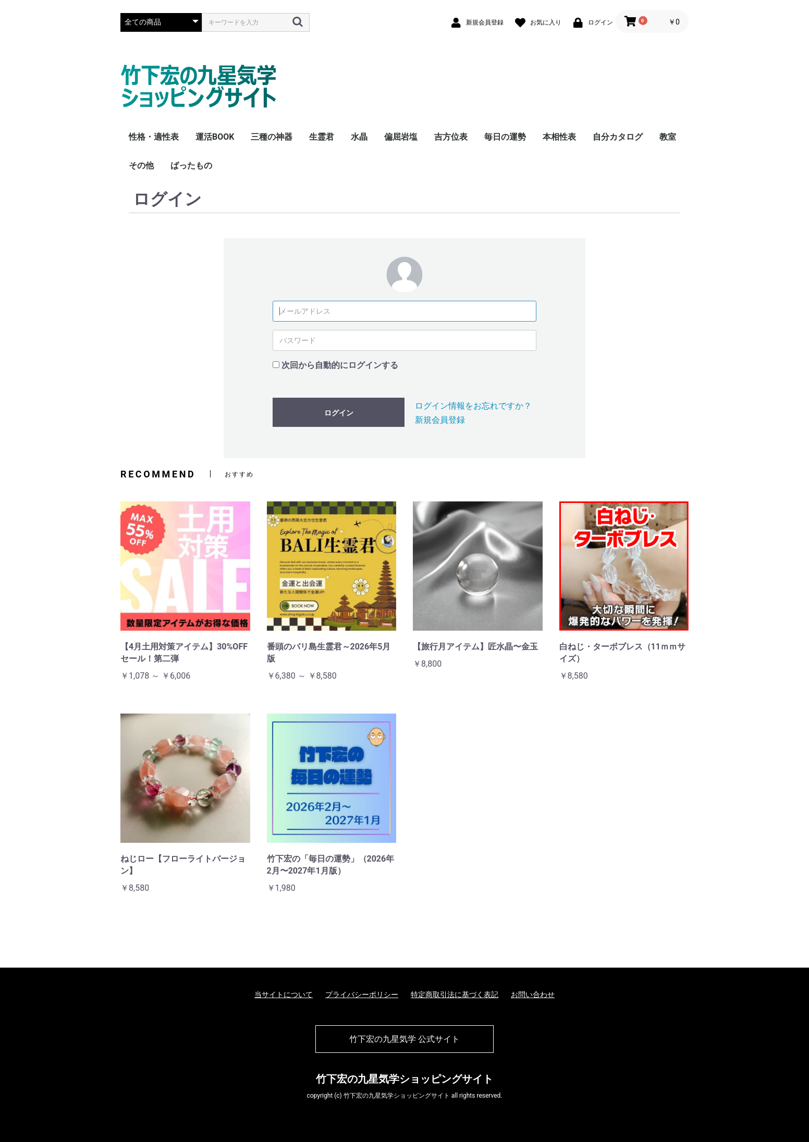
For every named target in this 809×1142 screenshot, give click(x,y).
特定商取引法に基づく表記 (454, 994)
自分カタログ (618, 137)
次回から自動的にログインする (339, 365)
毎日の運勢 (505, 137)
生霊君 (321, 137)
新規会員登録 (440, 420)
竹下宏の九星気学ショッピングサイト (404, 1079)
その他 (141, 165)
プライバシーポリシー (361, 994)
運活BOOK (214, 137)
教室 (667, 137)
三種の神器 (271, 137)
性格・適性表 (154, 137)
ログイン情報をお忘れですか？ (473, 406)
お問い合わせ (533, 994)
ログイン (338, 413)
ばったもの (191, 165)
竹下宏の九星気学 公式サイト (404, 1039)
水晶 (359, 137)
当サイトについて (283, 994)
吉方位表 (451, 137)
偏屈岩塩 (401, 137)
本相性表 (559, 137)
